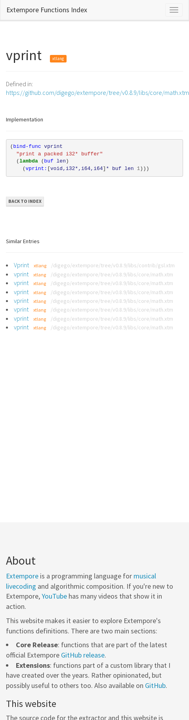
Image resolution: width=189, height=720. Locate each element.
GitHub (155, 685)
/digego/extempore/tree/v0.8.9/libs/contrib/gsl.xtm (113, 265)
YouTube (54, 596)
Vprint (21, 265)
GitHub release (83, 655)
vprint (21, 274)
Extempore (22, 575)
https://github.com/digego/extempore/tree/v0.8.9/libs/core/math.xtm (97, 92)
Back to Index (25, 201)
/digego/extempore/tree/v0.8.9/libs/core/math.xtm (112, 274)
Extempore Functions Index (46, 9)
